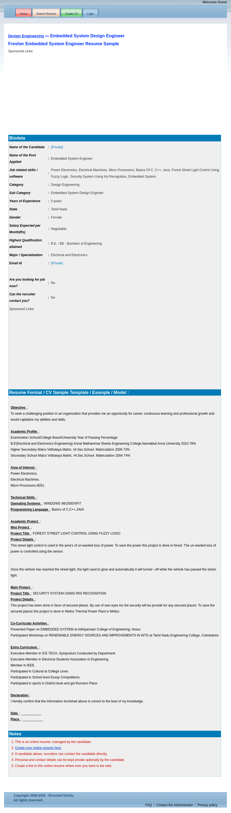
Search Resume (46, 13)
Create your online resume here (38, 748)
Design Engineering (26, 36)
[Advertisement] (117, 92)
